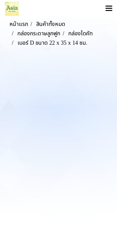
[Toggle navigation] (109, 9)
